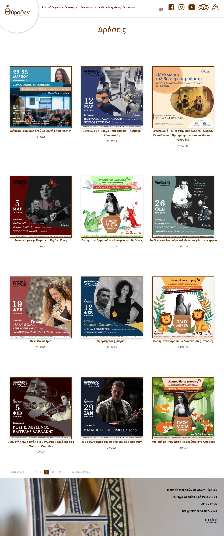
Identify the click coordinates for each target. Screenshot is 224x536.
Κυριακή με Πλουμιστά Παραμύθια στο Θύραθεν (183, 441)
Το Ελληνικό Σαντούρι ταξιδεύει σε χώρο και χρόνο (183, 240)
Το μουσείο (58, 7)
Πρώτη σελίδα (16, 472)
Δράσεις (103, 7)
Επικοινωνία (128, 7)
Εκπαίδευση (87, 7)
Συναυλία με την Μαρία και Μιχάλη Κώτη (41, 240)
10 (53, 472)
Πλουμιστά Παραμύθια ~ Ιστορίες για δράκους (112, 240)
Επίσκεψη (69, 7)
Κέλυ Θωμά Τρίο (40, 341)
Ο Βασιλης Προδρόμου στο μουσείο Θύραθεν (112, 441)
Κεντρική (46, 7)
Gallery (117, 7)
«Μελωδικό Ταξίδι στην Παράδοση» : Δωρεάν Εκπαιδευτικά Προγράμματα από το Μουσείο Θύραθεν (183, 135)
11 (60, 472)
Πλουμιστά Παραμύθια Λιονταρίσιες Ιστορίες (183, 341)
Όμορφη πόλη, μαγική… (111, 341)
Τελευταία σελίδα (80, 472)
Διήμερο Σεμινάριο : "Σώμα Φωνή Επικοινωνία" (40, 131)
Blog (110, 7)
